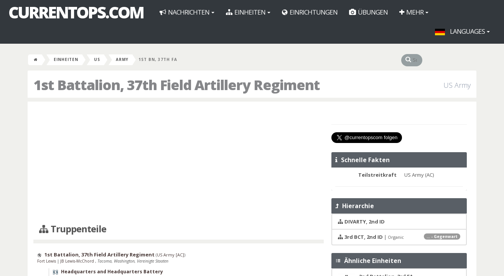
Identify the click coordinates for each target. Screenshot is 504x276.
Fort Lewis (47, 261)
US (97, 59)
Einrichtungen (310, 12)
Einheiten (248, 12)
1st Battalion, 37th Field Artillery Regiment (99, 254)
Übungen (368, 12)
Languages (462, 31)
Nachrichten (187, 12)
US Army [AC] (170, 255)
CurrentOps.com (75, 12)
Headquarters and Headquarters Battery (112, 271)
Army (122, 59)
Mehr (413, 12)
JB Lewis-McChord (77, 261)
